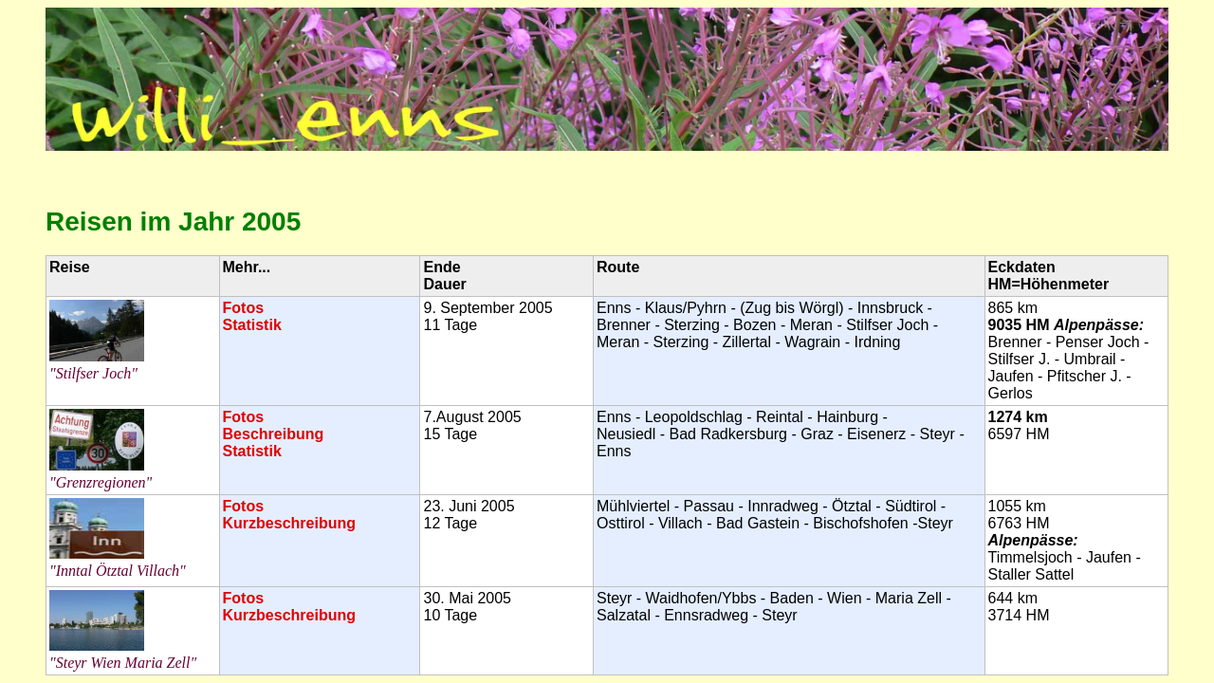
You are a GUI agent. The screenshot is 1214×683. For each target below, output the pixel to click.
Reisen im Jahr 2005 (173, 221)
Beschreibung (273, 434)
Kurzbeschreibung (289, 523)
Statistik (252, 325)
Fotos (244, 308)
